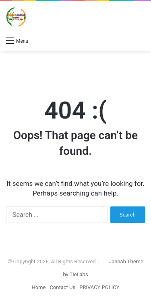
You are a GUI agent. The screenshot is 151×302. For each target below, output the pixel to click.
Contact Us (62, 287)
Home (38, 287)
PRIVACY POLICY (99, 287)
